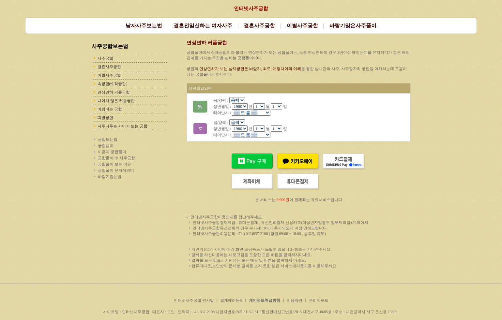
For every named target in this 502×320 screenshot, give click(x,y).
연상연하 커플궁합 (114, 92)
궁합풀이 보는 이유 (114, 164)
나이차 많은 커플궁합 (116, 100)
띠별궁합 (105, 117)
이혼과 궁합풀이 (112, 152)
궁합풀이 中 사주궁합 (116, 158)
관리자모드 (318, 300)
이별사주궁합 (109, 75)
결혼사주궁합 (109, 67)
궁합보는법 (107, 139)
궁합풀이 (106, 145)
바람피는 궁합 (110, 109)
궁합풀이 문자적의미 (116, 170)
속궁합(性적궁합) (113, 83)
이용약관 (294, 300)
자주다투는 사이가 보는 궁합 (122, 126)
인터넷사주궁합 (251, 8)
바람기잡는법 (109, 176)
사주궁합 (105, 58)
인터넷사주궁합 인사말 (194, 300)
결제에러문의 (232, 300)
